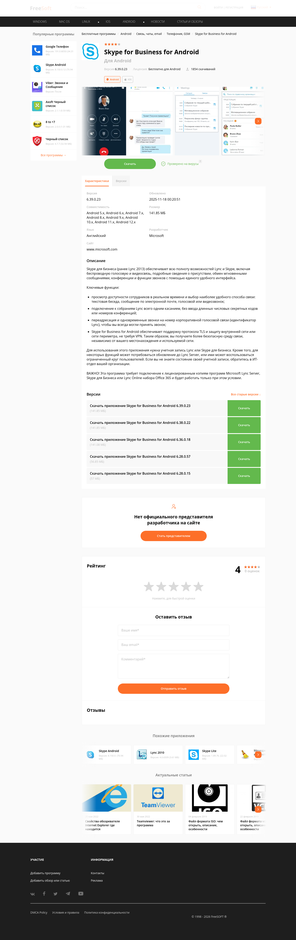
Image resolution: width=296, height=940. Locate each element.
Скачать (130, 164)
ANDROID (129, 22)
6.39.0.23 (115, 69)
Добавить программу (45, 873)
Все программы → (53, 155)
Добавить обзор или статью (50, 880)
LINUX (86, 22)
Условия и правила (65, 912)
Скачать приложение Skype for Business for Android (140, 405)
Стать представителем (173, 536)
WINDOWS (40, 22)
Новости (158, 22)
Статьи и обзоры (190, 22)
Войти (218, 7)
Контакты (97, 873)
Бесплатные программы (99, 34)
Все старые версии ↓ (246, 394)
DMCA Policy (38, 912)
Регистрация (234, 7)
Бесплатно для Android (164, 69)
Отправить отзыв (173, 689)
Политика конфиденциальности (106, 912)
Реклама (97, 880)
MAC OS (64, 22)
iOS (128, 79)
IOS (108, 22)
